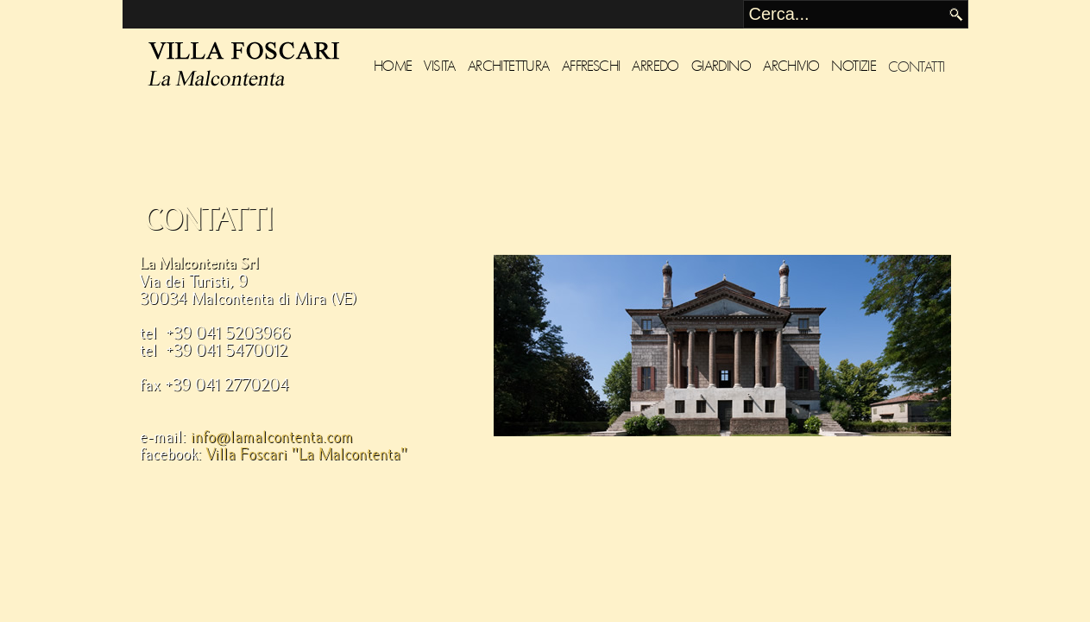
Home (393, 66)
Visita (439, 66)
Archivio (791, 66)
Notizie (853, 66)
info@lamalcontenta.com (272, 437)
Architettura (509, 66)
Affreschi (591, 66)
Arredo (655, 66)
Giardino (721, 66)
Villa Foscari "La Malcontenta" (306, 454)
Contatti (916, 66)
